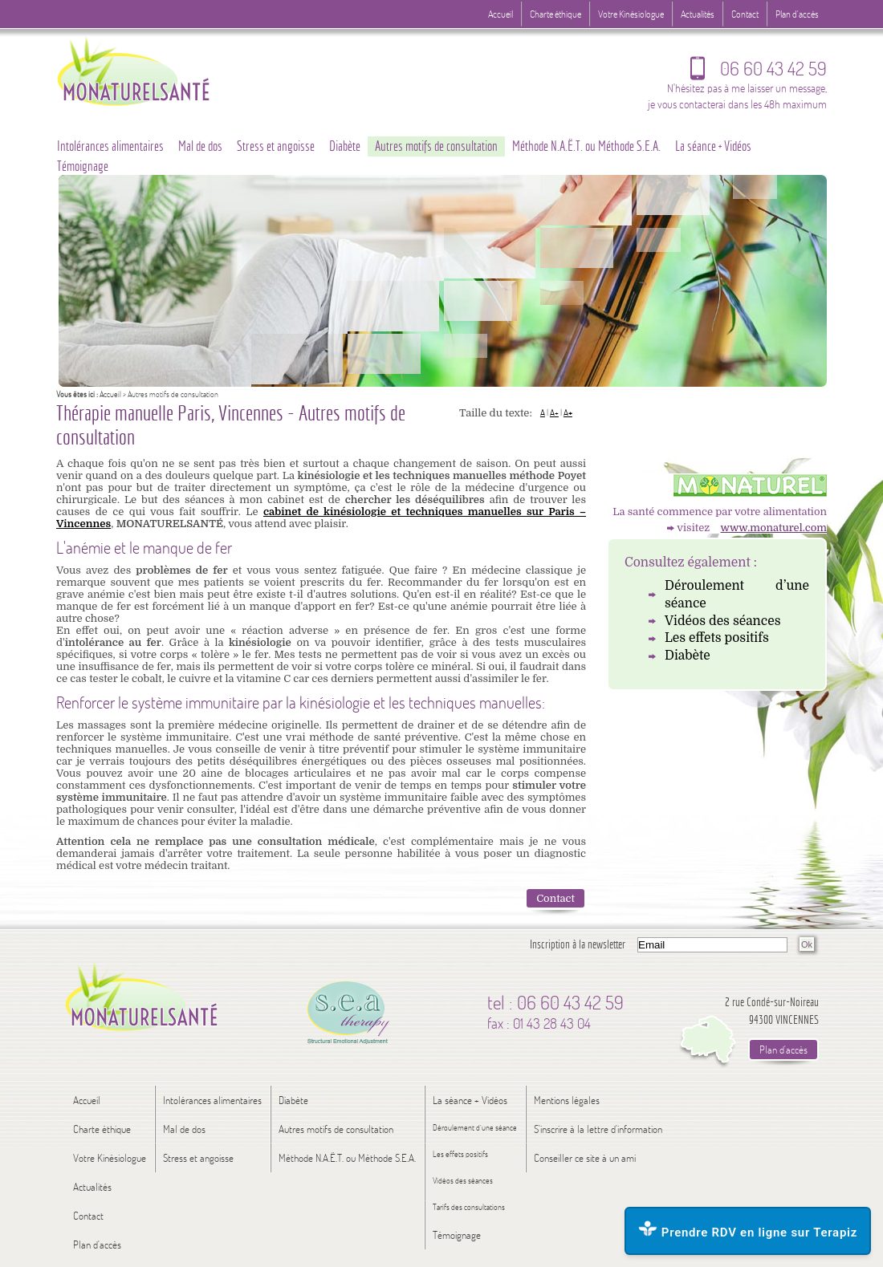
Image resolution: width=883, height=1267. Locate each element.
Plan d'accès (797, 14)
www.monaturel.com (774, 528)
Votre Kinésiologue (631, 14)
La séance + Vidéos (713, 146)
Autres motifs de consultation (436, 146)
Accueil (110, 394)
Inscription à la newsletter (577, 944)
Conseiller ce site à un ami (585, 1157)
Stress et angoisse (276, 146)
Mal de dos (200, 146)
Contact (555, 898)
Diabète (687, 655)
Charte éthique (555, 14)
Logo (164, 70)
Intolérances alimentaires (110, 146)
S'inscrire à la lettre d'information (598, 1129)
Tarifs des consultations (469, 1207)
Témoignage (82, 166)
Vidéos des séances (723, 621)
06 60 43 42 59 (758, 72)
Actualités (697, 14)
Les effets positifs (717, 638)
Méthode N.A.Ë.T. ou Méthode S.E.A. (586, 146)
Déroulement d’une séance (737, 595)
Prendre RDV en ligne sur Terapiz (747, 1230)
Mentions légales (567, 1100)
